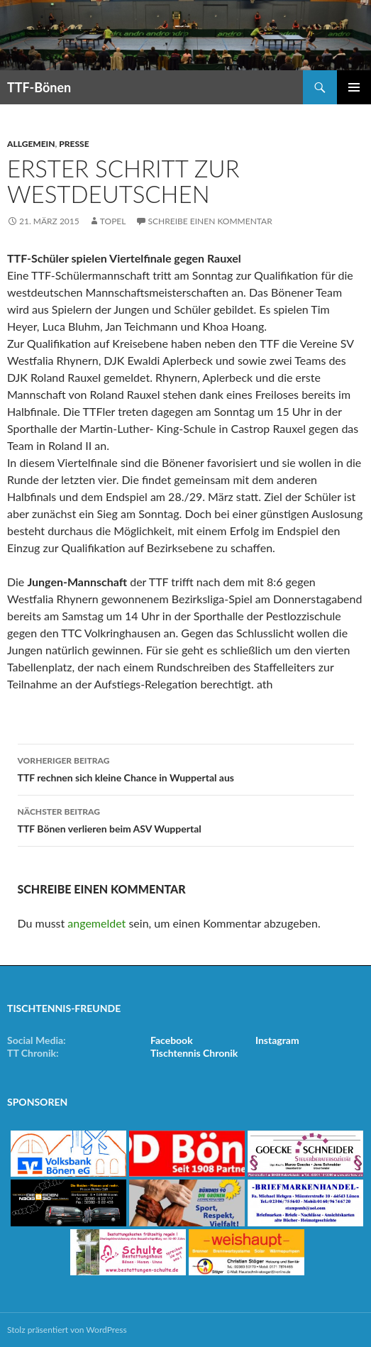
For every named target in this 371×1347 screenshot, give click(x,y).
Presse (74, 143)
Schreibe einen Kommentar (210, 221)
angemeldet (96, 923)
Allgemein (31, 143)
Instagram (277, 1040)
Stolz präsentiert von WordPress (67, 1329)
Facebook (171, 1040)
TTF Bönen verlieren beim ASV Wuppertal (186, 819)
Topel (113, 221)
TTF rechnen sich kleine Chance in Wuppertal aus (186, 768)
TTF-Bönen (39, 87)
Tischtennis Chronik (194, 1053)
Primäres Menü (354, 87)
